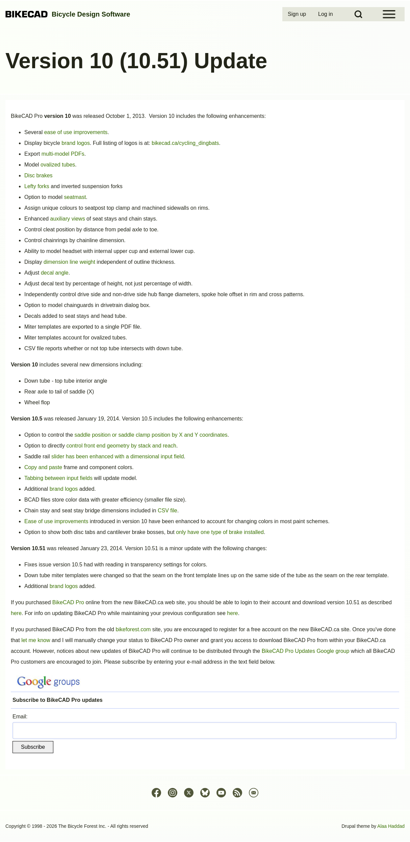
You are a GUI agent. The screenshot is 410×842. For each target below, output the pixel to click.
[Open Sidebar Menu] (389, 14)
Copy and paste (43, 467)
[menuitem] (297, 14)
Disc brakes (38, 175)
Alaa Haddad (391, 826)
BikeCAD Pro (68, 602)
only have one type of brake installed (220, 532)
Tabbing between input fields (58, 478)
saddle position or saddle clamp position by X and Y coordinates (151, 435)
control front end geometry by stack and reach (122, 446)
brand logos (75, 143)
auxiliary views (67, 219)
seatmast (75, 197)
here (16, 613)
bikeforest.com (133, 629)
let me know (35, 640)
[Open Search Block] (358, 14)
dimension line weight (69, 262)
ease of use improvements (76, 132)
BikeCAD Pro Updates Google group (306, 651)
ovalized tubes (58, 165)
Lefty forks (36, 186)
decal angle (55, 273)
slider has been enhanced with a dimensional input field (117, 456)
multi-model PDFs (63, 154)
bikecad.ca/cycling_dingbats (185, 143)
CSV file (167, 510)
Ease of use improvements (56, 521)
